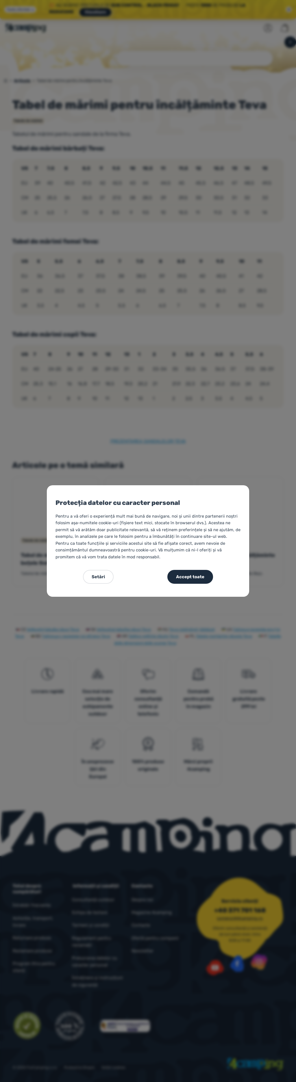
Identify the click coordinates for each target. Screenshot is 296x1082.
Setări (98, 576)
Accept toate (190, 576)
